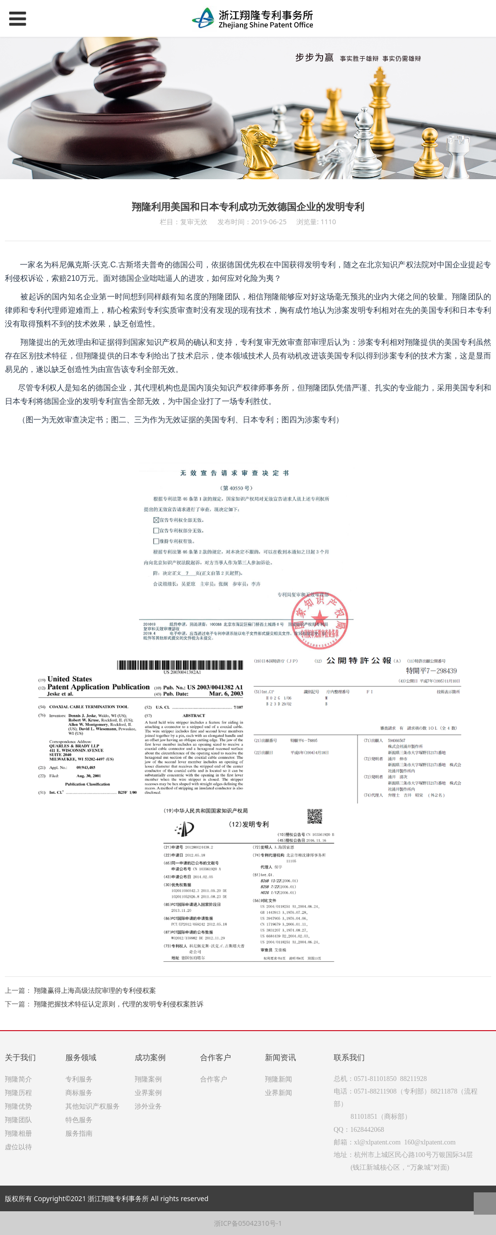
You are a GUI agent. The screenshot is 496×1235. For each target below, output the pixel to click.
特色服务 (79, 1119)
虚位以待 (18, 1146)
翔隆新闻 (278, 1078)
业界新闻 (278, 1092)
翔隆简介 (18, 1078)
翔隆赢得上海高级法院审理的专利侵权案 (95, 990)
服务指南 (79, 1133)
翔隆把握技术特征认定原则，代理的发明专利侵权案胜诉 (118, 1003)
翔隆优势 (18, 1106)
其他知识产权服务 (92, 1106)
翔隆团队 (18, 1119)
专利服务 (79, 1078)
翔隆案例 (148, 1078)
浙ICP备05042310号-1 (248, 1223)
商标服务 (79, 1092)
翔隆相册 (18, 1133)
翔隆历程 (18, 1092)
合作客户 (213, 1078)
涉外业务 (148, 1106)
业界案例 (148, 1092)
